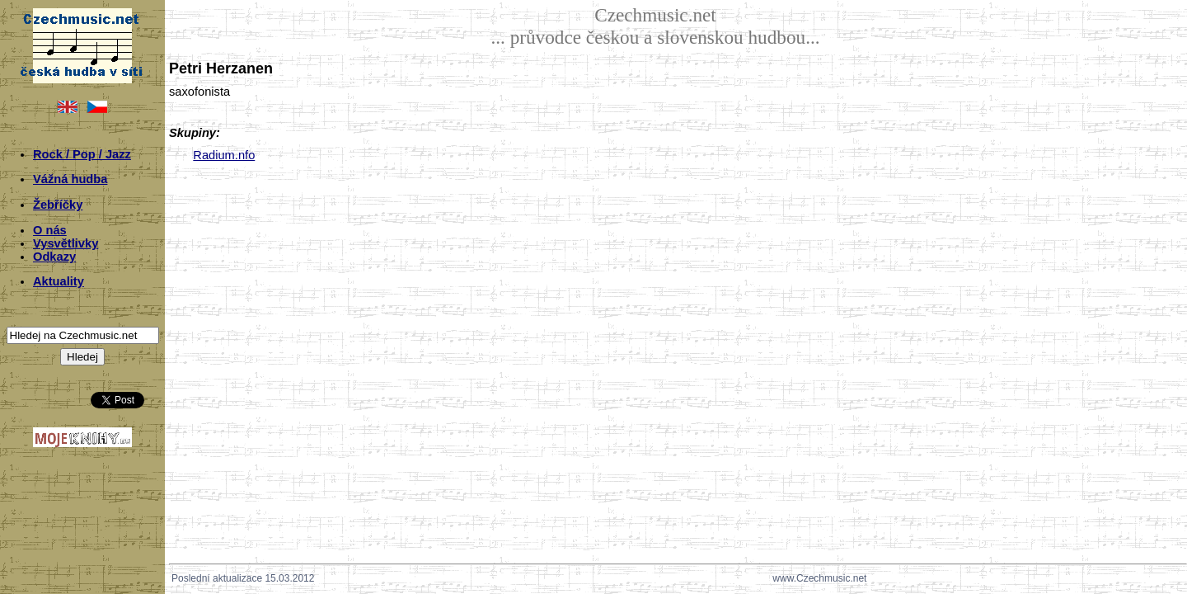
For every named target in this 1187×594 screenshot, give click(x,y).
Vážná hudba (70, 179)
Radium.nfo (224, 155)
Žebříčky (57, 204)
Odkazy (54, 256)
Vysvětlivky (65, 243)
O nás (50, 230)
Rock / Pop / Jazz (82, 154)
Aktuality (58, 281)
